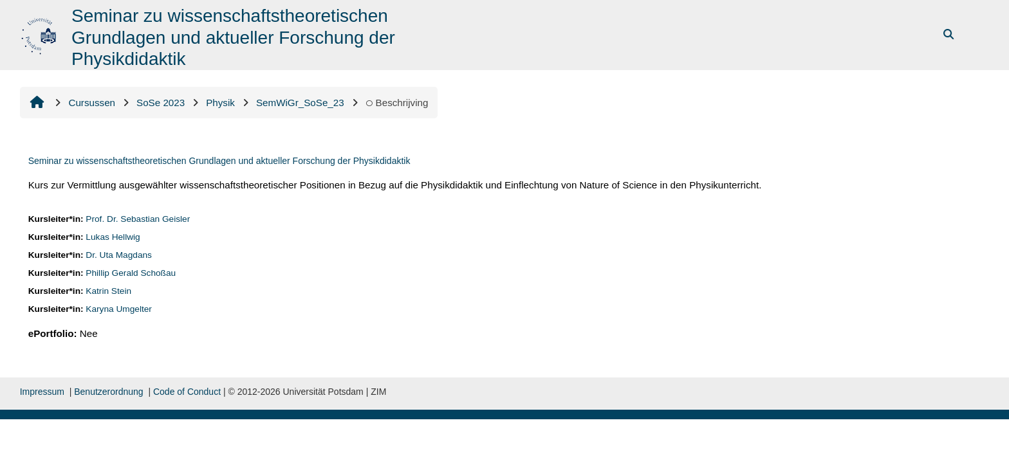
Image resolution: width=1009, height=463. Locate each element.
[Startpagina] (40, 33)
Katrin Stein (108, 291)
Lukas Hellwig (113, 237)
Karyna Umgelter (119, 309)
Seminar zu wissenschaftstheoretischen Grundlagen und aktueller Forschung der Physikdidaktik (219, 161)
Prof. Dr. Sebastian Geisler (138, 219)
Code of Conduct (187, 391)
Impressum (42, 391)
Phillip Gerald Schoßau (131, 273)
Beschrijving (397, 102)
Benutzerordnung (108, 391)
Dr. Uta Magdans (119, 255)
